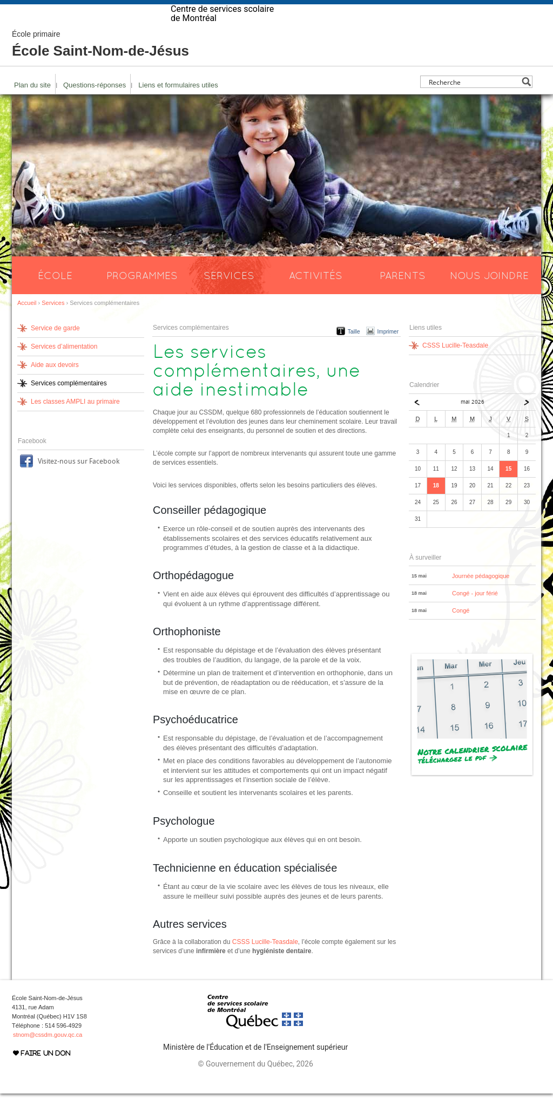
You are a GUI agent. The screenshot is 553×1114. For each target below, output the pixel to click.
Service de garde (55, 348)
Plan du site (32, 105)
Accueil (26, 323)
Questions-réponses (94, 105)
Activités (315, 296)
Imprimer (388, 352)
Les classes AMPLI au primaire (75, 422)
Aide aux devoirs (55, 385)
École (55, 296)
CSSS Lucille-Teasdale (265, 962)
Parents (403, 296)
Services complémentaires (69, 403)
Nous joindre (489, 296)
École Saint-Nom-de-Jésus (100, 64)
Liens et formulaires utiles (178, 105)
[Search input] (473, 102)
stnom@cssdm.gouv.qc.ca (47, 1055)
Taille (354, 352)
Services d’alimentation (64, 367)
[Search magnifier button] (526, 102)
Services (229, 296)
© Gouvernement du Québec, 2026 (255, 1084)
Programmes (142, 296)
